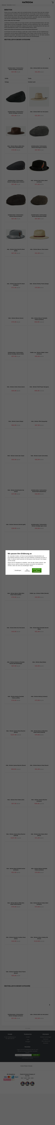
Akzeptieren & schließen (36, 570)
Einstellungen (18, 570)
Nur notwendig (27, 570)
